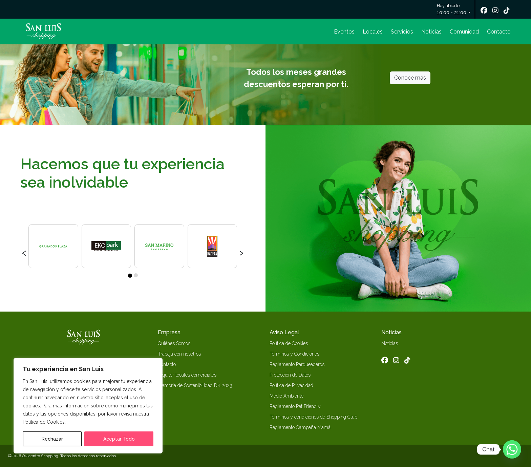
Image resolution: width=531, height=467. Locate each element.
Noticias (431, 31)
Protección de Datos (290, 375)
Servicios (402, 31)
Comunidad (464, 31)
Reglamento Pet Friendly (295, 406)
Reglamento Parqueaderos (297, 364)
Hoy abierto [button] (452, 9)
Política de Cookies (289, 343)
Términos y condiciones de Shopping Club (313, 417)
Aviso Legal (284, 332)
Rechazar (52, 439)
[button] (130, 275)
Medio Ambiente (286, 396)
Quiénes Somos (174, 343)
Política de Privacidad (291, 385)
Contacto (499, 31)
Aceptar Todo (119, 439)
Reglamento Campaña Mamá (300, 427)
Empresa (169, 332)
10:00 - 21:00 (451, 12)
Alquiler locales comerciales (187, 375)
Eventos (344, 31)
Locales (373, 31)
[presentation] (24, 252)
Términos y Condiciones (294, 354)
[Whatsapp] (512, 449)
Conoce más (410, 78)
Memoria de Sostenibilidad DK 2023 (195, 385)
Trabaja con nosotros (179, 354)
